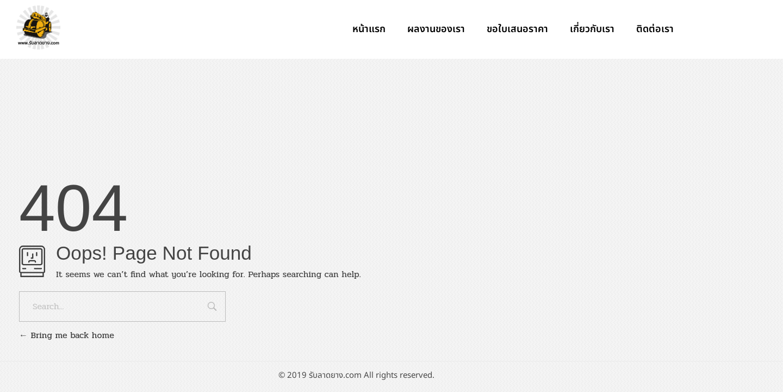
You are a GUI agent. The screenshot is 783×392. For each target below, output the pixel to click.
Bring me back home (66, 335)
